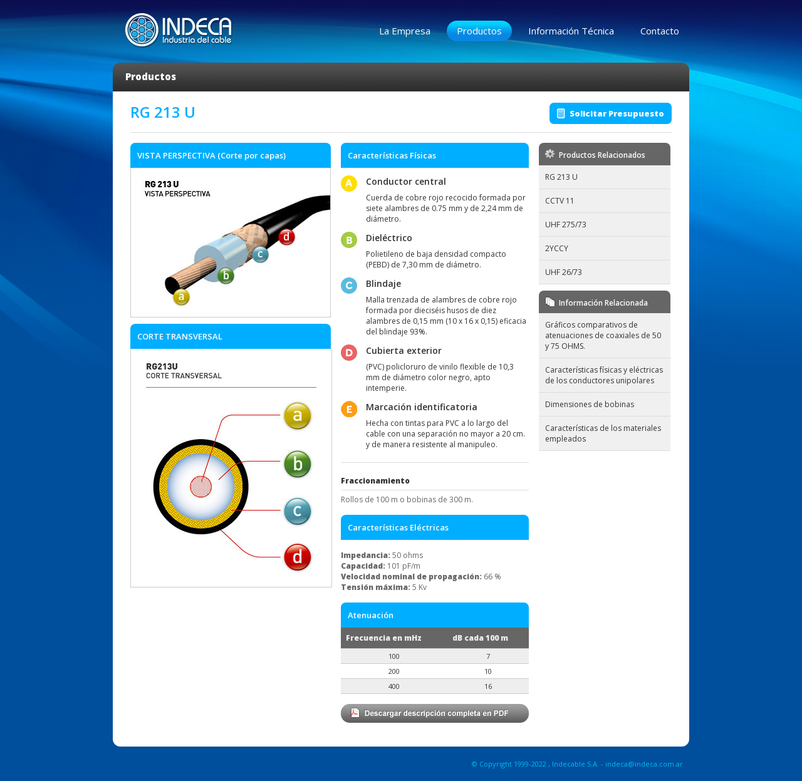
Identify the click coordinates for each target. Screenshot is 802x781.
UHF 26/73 (563, 272)
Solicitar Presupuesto (617, 113)
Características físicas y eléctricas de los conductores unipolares (604, 375)
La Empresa (404, 30)
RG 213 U (561, 177)
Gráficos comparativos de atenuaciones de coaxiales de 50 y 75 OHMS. (603, 335)
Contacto (659, 30)
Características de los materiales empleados (603, 433)
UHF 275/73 (565, 224)
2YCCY (556, 248)
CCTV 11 (560, 200)
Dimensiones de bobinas (589, 404)
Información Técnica (571, 30)
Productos (479, 30)
